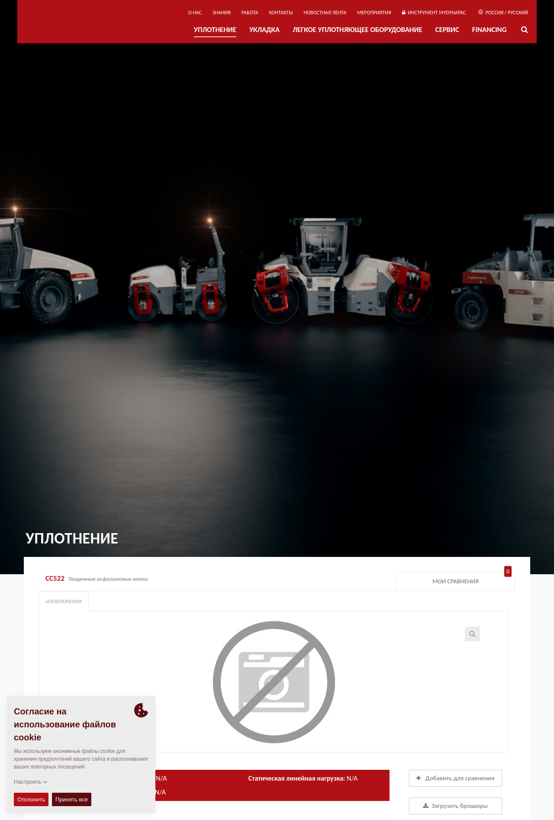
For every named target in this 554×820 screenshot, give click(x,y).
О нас (195, 13)
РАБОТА (250, 13)
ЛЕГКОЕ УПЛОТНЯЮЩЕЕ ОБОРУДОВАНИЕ (357, 29)
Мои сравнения (472, 579)
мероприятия (374, 13)
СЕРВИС (447, 29)
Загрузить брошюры (455, 806)
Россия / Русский (503, 13)
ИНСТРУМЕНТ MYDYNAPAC (434, 13)
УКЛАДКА (264, 29)
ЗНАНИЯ (222, 13)
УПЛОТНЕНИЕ (215, 29)
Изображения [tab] (64, 601)
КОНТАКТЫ (281, 13)
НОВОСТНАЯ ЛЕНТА (325, 13)
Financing (489, 29)
